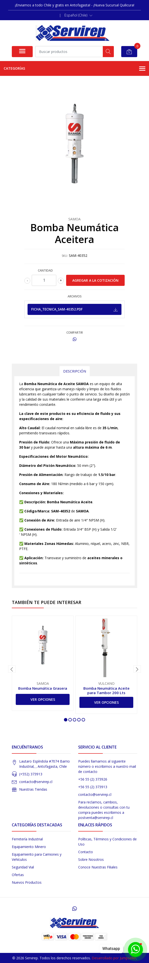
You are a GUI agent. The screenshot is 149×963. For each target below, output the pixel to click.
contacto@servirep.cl (35, 781)
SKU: (65, 256)
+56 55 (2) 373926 (92, 779)
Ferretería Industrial (27, 839)
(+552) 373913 (30, 774)
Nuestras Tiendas (33, 789)
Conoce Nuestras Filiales (98, 867)
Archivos (75, 296)
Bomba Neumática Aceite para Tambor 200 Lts (106, 690)
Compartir (74, 332)
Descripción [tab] (74, 371)
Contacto (85, 851)
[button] (78, 15)
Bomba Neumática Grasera (42, 688)
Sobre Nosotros (91, 859)
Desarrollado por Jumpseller (114, 958)
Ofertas (18, 874)
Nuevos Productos (27, 882)
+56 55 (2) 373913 (92, 786)
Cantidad (45, 270)
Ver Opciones (42, 699)
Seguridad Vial (23, 867)
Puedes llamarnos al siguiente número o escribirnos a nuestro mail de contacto (107, 766)
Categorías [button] (74, 68)
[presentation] (11, 669)
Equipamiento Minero (29, 846)
